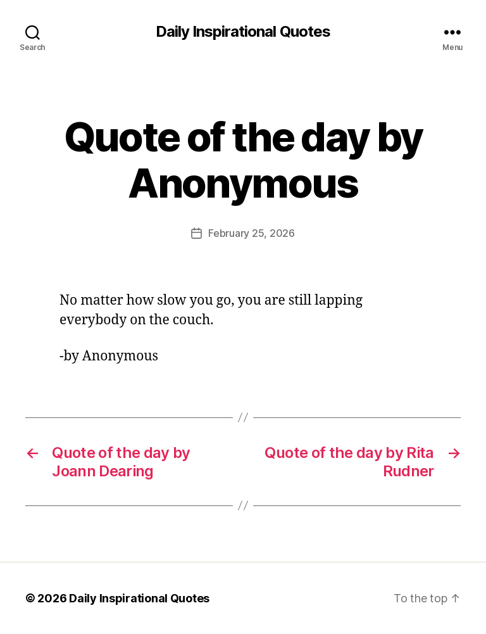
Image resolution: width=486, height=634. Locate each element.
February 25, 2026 (251, 233)
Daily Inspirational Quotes (243, 31)
